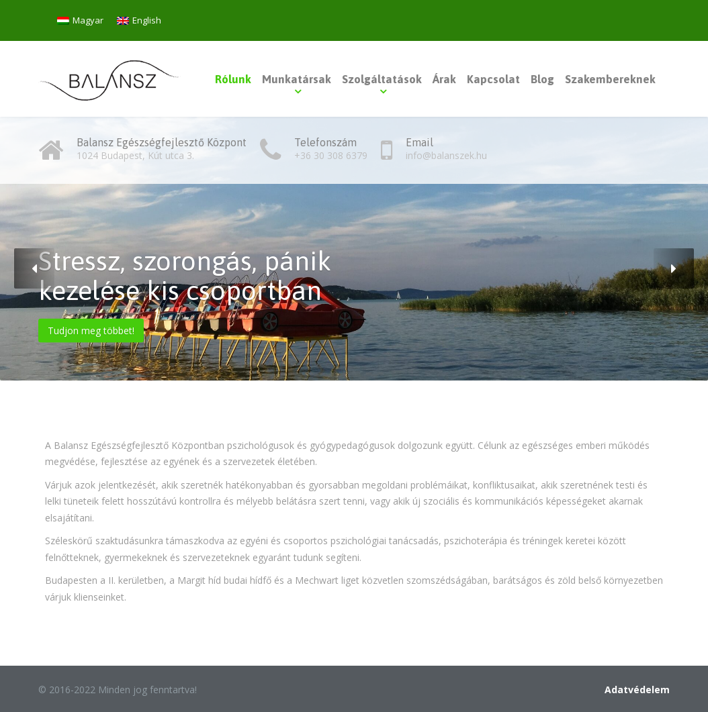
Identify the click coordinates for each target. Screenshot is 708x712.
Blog (542, 79)
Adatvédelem (637, 689)
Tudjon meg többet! (91, 330)
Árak (444, 79)
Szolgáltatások (382, 79)
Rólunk (233, 79)
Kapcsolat (493, 79)
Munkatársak (296, 79)
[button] (34, 268)
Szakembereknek (610, 79)
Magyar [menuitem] (88, 20)
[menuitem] (80, 20)
